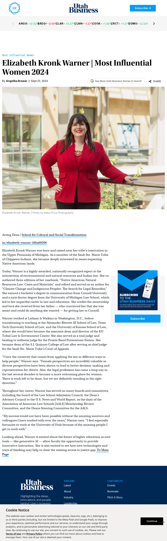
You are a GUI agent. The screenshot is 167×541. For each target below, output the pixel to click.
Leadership (70, 503)
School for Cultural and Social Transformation (54, 235)
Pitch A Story (115, 497)
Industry (68, 497)
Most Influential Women (18, 55)
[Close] (163, 523)
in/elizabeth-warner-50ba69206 (24, 243)
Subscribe (143, 8)
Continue (152, 521)
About (67, 491)
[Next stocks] (154, 23)
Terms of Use (13, 533)
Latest (67, 485)
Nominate (113, 491)
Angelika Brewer (16, 80)
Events (111, 485)
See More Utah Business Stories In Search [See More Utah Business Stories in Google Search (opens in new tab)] (116, 81)
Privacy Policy (34, 533)
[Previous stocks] (13, 23)
